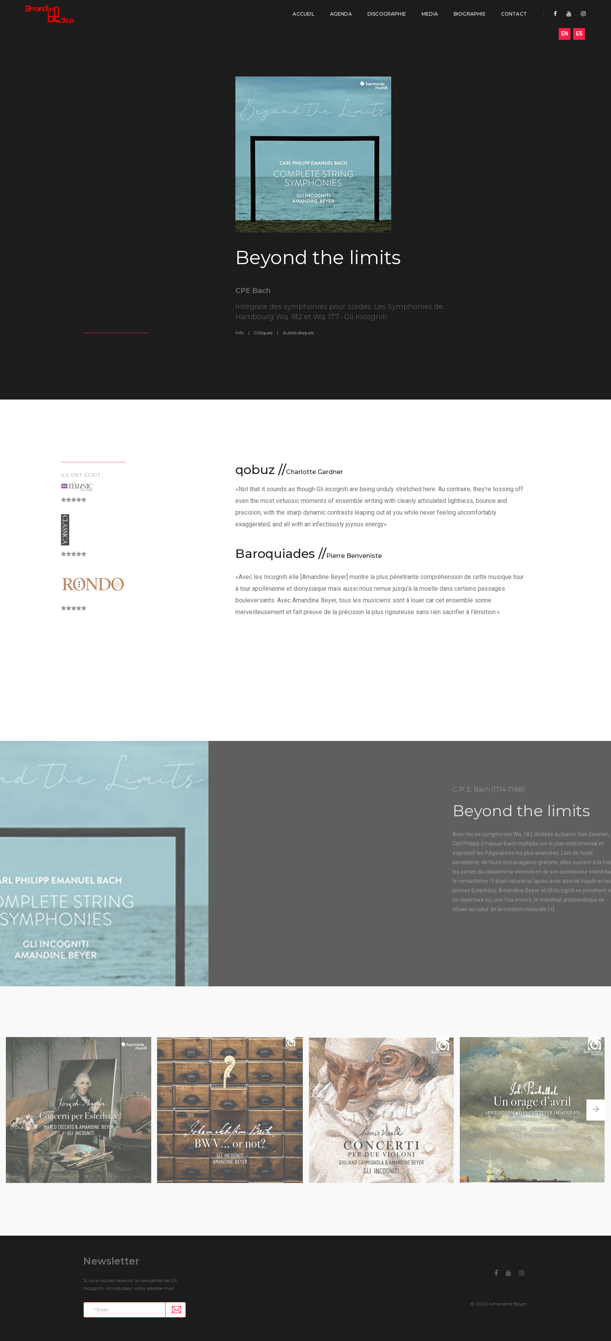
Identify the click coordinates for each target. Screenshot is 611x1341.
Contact (514, 14)
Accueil (303, 14)
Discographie (386, 14)
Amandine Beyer (507, 1304)
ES (579, 33)
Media (430, 14)
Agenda (341, 14)
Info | (242, 333)
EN (564, 33)
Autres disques (298, 333)
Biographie (470, 14)
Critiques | (266, 333)
